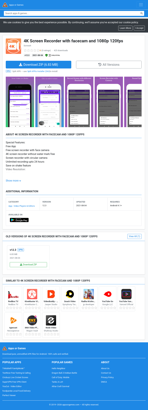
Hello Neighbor (58, 368)
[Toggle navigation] (140, 4)
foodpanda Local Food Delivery (16, 391)
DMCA (104, 382)
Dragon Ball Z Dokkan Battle (64, 373)
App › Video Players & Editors (21, 206)
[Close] (139, 28)
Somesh (27, 45)
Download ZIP (28, 264)
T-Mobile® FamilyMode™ (13, 368)
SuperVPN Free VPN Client (14, 382)
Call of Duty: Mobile (60, 377)
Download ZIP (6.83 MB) (38, 65)
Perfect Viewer (9, 395)
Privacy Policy (107, 377)
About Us (105, 368)
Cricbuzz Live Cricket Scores (15, 377)
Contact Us (106, 373)
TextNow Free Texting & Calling (16, 373)
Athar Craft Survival (60, 386)
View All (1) (134, 236)
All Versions (108, 65)
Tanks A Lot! (57, 382)
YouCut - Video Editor (12, 386)
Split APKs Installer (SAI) (38, 71)
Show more (12, 180)
